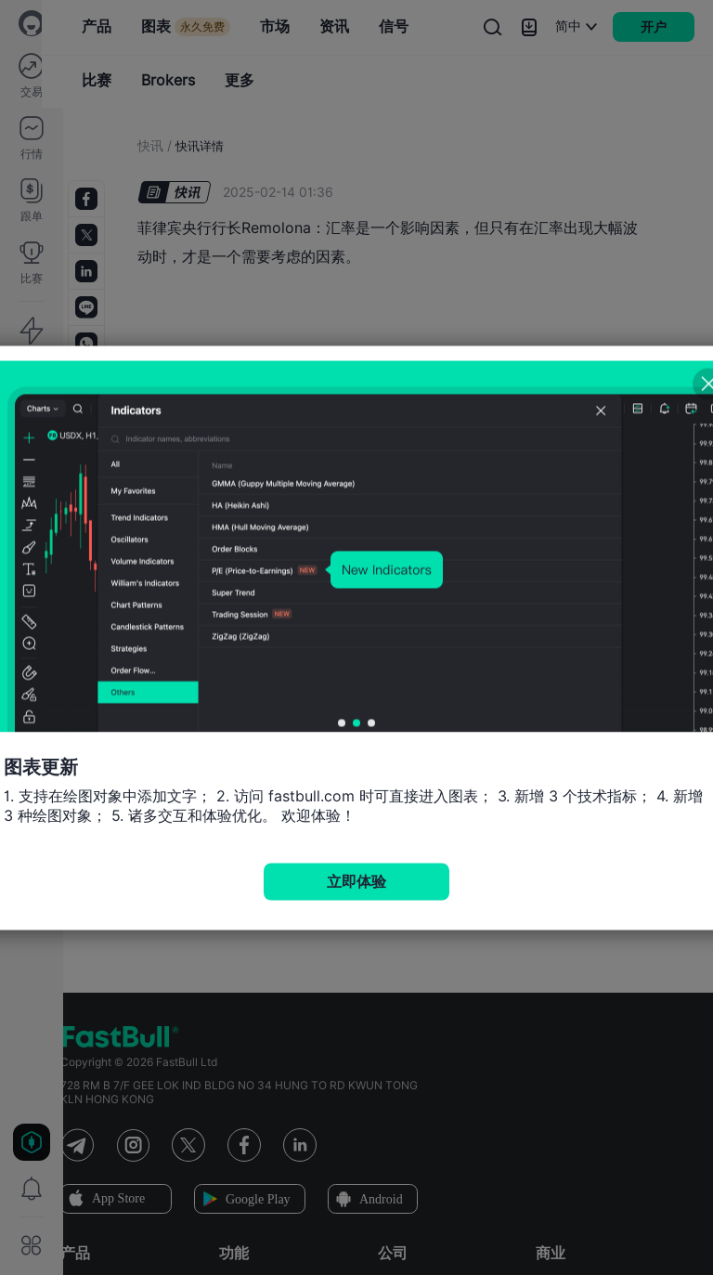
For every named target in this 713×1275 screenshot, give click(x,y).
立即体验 (356, 881)
